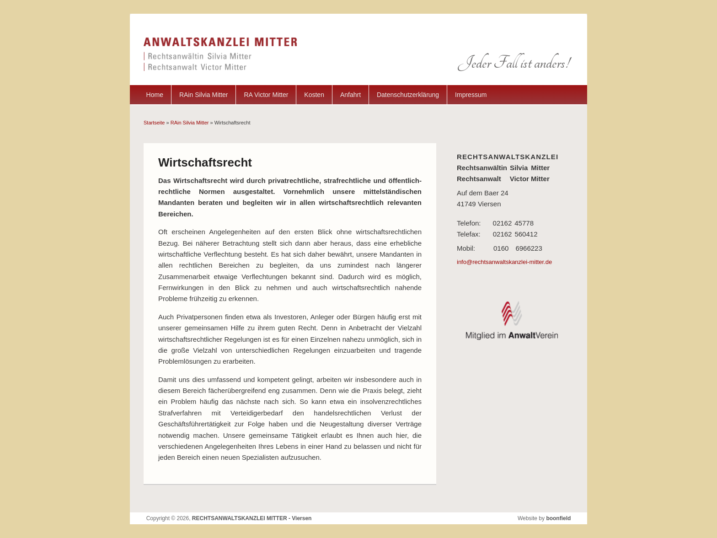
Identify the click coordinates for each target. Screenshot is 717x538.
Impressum (471, 94)
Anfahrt (350, 94)
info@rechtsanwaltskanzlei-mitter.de (504, 261)
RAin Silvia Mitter (203, 94)
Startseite (154, 122)
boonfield (558, 518)
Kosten (314, 94)
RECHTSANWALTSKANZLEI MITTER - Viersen (252, 518)
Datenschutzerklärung (408, 94)
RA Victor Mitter (266, 94)
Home (154, 94)
